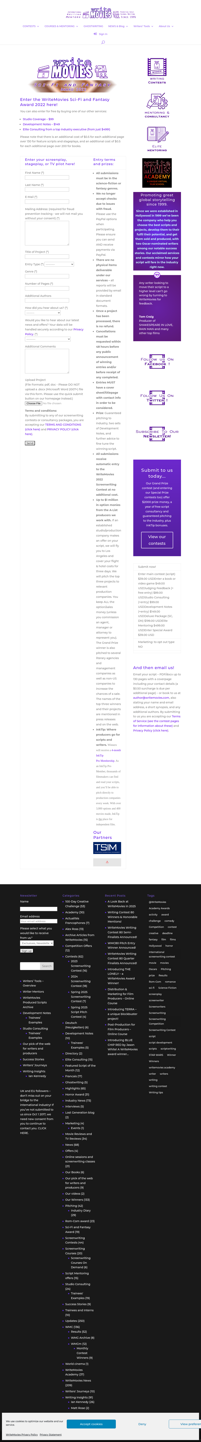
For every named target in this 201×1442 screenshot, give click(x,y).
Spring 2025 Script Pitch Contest (79, 1012)
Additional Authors (38, 296)
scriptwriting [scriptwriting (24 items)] (168, 1048)
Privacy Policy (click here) (150, 730)
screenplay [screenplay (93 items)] (155, 994)
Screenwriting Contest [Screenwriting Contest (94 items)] (162, 1030)
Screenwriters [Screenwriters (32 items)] (157, 1006)
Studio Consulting (35, 1028)
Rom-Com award (77, 1221)
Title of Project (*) (37, 252)
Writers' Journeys (77, 1391)
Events (75, 1128)
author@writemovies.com (151, 698)
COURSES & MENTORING (60, 26)
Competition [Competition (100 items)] (156, 926)
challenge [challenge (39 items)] (155, 920)
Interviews (72, 1106)
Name (24, 901)
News (69, 1145)
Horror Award (74, 1094)
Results (76, 1331)
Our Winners (74, 1200)
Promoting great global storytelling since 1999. (157, 200)
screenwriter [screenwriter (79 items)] (156, 1000)
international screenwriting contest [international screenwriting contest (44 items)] (162, 954)
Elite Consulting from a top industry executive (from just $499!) (66, 129)
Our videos (72, 1193)
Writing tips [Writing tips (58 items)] (156, 1092)
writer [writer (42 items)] (152, 1073)
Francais (71, 1076)
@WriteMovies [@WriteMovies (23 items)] (157, 902)
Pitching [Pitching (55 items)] (166, 969)
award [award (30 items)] (165, 914)
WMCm (76, 1344)
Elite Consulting (76, 1059)
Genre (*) (31, 271)
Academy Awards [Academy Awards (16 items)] (159, 908)
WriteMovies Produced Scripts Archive (35, 1002)
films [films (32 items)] (173, 939)
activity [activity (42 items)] (153, 914)
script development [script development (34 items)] (160, 1042)
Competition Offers (78, 946)
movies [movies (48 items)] (164, 962)
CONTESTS (29, 26)
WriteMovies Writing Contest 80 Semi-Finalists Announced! (122, 932)
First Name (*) (34, 173)
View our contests (157, 540)
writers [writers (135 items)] (164, 1073)
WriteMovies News (78, 1380)
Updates (71, 1321)
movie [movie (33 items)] (152, 962)
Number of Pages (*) (39, 283)
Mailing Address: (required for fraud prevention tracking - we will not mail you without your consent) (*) (54, 213)
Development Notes (37, 1013)
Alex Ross (71, 929)
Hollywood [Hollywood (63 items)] (155, 945)
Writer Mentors (33, 991)
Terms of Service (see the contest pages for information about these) (157, 721)
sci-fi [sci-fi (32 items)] (151, 987)
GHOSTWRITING (93, 26)
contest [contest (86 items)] (172, 926)
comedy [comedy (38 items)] (169, 920)
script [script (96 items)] (152, 1036)
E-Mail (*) (31, 197)
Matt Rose (78, 1408)
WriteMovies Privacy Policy (22, 1434)
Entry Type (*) (34, 264)
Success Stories (33, 1059)
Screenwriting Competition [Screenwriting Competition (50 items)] (157, 1021)
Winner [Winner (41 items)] (171, 1054)
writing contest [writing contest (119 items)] (158, 1086)
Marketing (72, 1123)
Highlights (72, 1088)
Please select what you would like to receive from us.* (36, 933)
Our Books (72, 1172)
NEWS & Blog (116, 26)
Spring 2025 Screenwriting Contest (80, 996)
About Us (164, 26)
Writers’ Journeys (35, 1065)
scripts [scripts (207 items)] (153, 1048)
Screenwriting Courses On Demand (80, 1262)
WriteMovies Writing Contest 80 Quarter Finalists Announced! (122, 958)
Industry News (75, 1100)
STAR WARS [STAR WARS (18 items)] (156, 1054)
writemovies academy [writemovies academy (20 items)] (162, 1067)
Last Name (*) (34, 185)
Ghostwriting (74, 1082)
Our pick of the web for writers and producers (36, 1048)
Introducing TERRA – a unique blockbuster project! (122, 1014)
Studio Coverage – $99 (38, 119)
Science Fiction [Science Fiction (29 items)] (167, 987)
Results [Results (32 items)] (163, 975)
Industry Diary (80, 1210)
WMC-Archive (80, 1338)
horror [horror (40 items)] (169, 945)
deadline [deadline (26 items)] (167, 933)
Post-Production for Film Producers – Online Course (121, 1029)
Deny (142, 1424)
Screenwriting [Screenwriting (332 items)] (157, 1012)
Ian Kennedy (37, 1076)
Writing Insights (34, 1071)
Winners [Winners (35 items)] (154, 1061)
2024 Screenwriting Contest (80, 981)
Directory (71, 1053)
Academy (71, 912)
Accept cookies (91, 1424)
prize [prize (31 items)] (152, 975)
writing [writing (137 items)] (153, 1079)
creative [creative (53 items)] (153, 933)
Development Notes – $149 (41, 124)
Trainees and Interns (79, 1310)
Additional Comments (40, 346)
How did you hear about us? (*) (46, 308)
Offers (69, 1151)
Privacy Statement (51, 1434)
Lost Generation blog (79, 1112)
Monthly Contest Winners (82, 1353)
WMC (69, 1327)
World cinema (75, 1364)
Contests (71, 956)
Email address (30, 916)
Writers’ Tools (141, 26)
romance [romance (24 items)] (170, 981)
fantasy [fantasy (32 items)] (153, 939)
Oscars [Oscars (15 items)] (153, 969)
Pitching (71, 1206)
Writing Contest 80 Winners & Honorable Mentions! (122, 917)
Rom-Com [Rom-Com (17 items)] (155, 981)
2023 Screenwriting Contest (80, 965)
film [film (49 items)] (163, 939)
